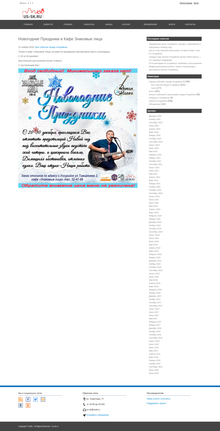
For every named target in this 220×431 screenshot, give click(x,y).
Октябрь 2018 (155, 267)
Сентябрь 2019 (155, 232)
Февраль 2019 (155, 254)
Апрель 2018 (154, 283)
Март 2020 (153, 213)
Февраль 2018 (155, 290)
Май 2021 (153, 174)
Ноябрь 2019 (154, 225)
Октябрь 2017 (155, 303)
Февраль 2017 (155, 322)
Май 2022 (153, 151)
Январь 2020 (154, 219)
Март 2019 (153, 251)
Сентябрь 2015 (155, 367)
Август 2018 (154, 274)
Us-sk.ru (55, 426)
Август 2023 (154, 145)
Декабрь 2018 (155, 261)
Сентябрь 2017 (155, 306)
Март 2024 (153, 132)
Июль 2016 (154, 344)
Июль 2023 (154, 148)
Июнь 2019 (154, 241)
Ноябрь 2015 (154, 364)
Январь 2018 (154, 293)
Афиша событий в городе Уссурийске (165, 82)
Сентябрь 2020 (155, 193)
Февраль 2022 (155, 155)
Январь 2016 (154, 360)
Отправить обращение (97, 415)
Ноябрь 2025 (154, 119)
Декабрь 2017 (155, 296)
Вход (196, 3)
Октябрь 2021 (155, 161)
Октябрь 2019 (155, 229)
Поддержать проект (156, 403)
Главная (28, 24)
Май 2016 (153, 351)
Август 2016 (154, 341)
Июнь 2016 (154, 348)
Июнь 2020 (154, 203)
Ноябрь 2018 (154, 264)
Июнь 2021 (154, 171)
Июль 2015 (154, 370)
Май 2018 (153, 280)
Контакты (190, 24)
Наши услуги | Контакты (158, 398)
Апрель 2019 (154, 248)
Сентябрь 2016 (155, 338)
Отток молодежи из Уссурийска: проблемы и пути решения (175, 63)
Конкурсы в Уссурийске (159, 98)
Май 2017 (153, 319)
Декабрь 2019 (155, 222)
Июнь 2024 (154, 126)
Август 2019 (154, 235)
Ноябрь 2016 (154, 331)
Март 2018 (153, 286)
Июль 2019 (154, 238)
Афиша (109, 24)
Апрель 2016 (154, 354)
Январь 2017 (154, 325)
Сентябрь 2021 (155, 164)
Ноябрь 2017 (154, 299)
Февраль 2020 (155, 216)
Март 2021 (153, 180)
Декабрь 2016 (155, 328)
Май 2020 (153, 206)
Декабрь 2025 (155, 116)
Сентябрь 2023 (155, 142)
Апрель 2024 (154, 129)
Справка (68, 24)
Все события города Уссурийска (51, 47)
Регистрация (186, 3)
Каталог (126, 24)
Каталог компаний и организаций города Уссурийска (172, 95)
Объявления (150, 24)
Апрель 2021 (154, 177)
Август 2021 (154, 168)
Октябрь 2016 (155, 335)
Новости (48, 24)
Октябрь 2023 (155, 139)
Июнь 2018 (154, 277)
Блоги (172, 24)
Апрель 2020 (154, 209)
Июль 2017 (154, 312)
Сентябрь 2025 (155, 123)
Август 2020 (154, 196)
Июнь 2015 (154, 373)
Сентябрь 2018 (155, 270)
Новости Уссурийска (158, 101)
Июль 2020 (154, 200)
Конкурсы (89, 24)
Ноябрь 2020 (154, 187)
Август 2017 (154, 309)
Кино (153, 88)
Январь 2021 (154, 184)
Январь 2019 (154, 258)
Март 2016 (153, 357)
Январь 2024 (154, 135)
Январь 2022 (154, 158)
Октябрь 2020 (155, 190)
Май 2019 (153, 245)
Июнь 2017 (154, 315)
